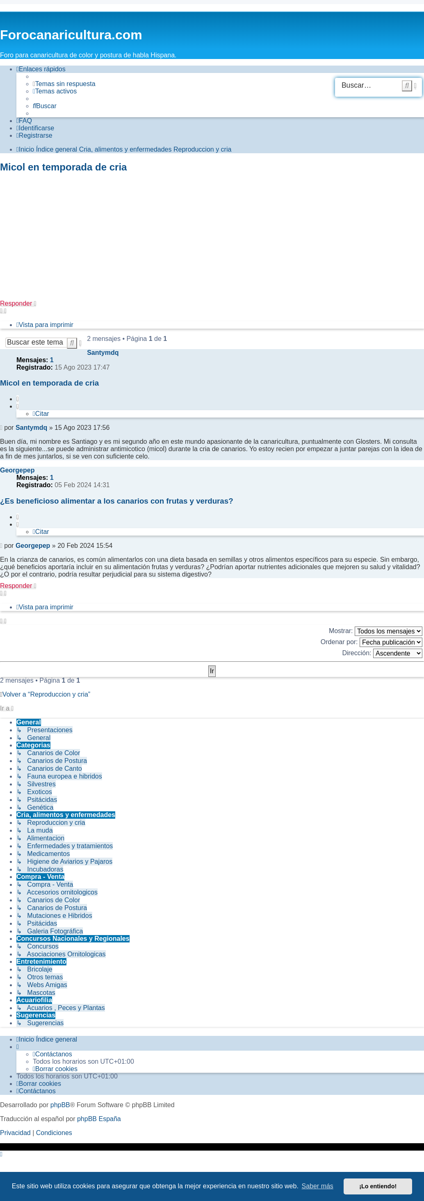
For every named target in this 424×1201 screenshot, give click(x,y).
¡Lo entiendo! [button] (378, 1186)
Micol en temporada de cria (63, 167)
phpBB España (99, 1118)
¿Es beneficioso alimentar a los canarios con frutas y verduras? (116, 501)
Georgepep (17, 470)
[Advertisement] (212, 238)
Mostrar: (375, 631)
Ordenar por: (371, 642)
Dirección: (382, 653)
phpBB (60, 1104)
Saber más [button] (317, 1186)
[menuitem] (64, 84)
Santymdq (103, 352)
